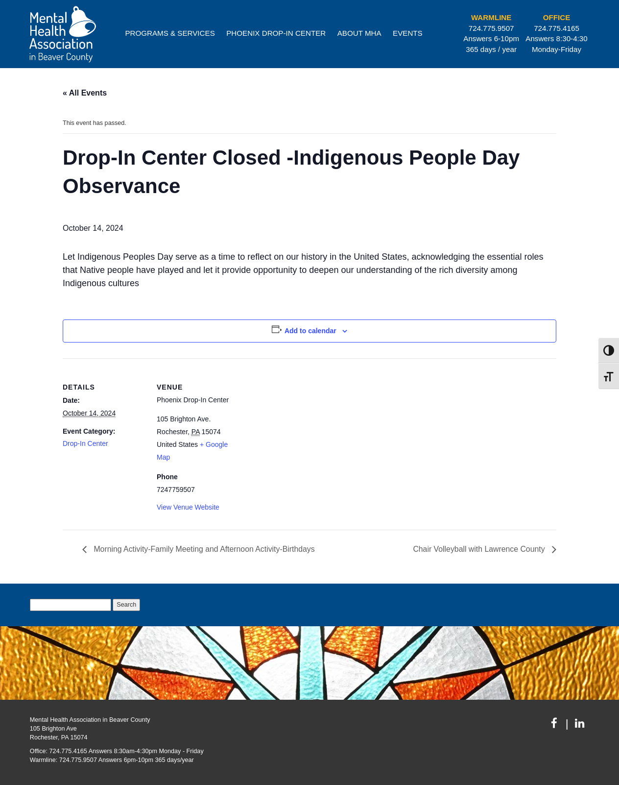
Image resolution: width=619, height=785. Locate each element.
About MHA (359, 33)
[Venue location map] (302, 426)
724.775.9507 (491, 28)
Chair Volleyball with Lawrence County (479, 549)
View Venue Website (188, 507)
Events (408, 33)
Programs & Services (169, 33)
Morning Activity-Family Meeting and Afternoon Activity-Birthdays (204, 549)
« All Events (85, 93)
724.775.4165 (556, 28)
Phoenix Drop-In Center (276, 33)
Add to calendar (310, 331)
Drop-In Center (85, 443)
